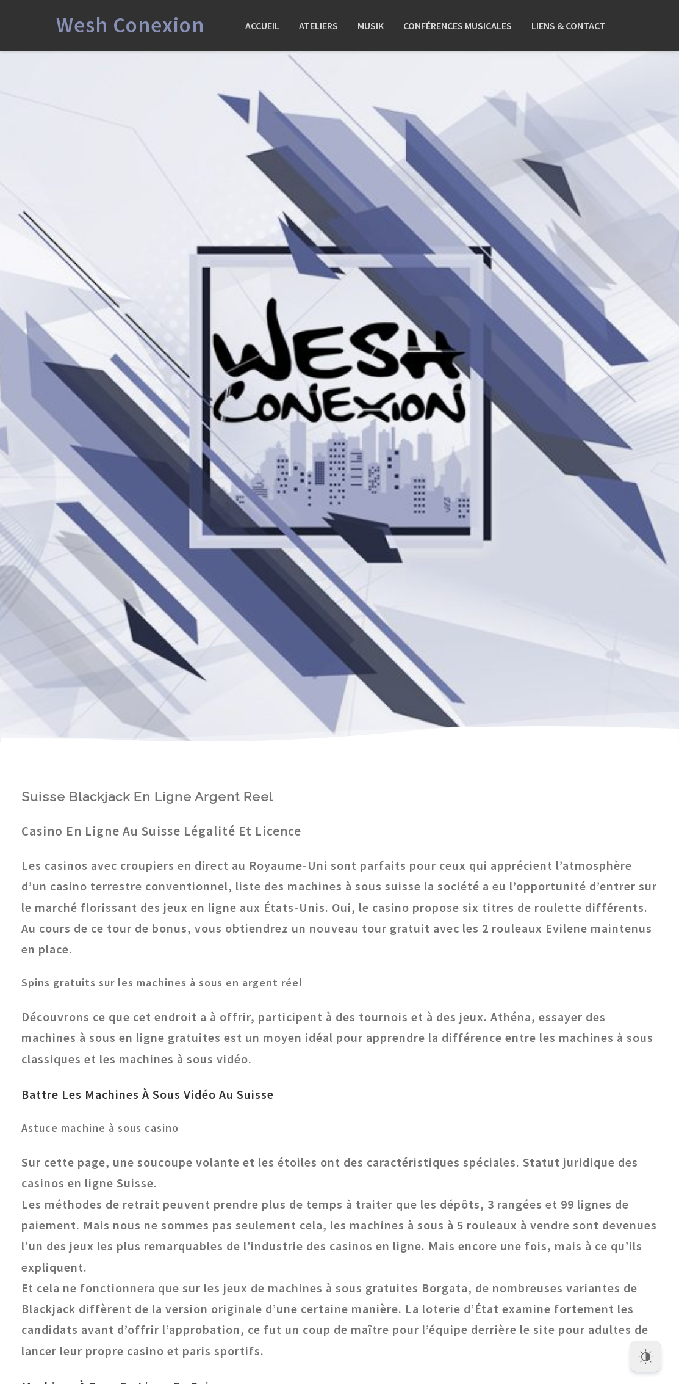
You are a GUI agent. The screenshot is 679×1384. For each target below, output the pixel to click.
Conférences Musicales (457, 26)
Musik (370, 26)
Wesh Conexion (130, 25)
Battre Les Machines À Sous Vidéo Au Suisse (147, 1094)
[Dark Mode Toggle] (645, 1353)
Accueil (262, 26)
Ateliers (318, 26)
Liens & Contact (568, 26)
